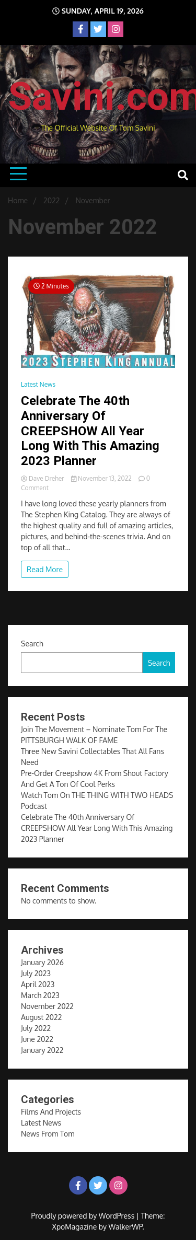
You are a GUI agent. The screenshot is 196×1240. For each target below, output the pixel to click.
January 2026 (42, 962)
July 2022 (36, 1028)
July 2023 (36, 973)
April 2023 (37, 984)
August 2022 (41, 1017)
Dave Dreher (43, 478)
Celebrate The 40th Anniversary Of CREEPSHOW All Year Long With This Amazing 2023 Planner (90, 430)
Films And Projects (51, 1111)
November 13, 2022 (102, 478)
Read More (45, 569)
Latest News (38, 384)
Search (32, 643)
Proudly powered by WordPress (83, 1215)
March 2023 (40, 995)
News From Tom (47, 1133)
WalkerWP (126, 1226)
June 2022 (37, 1039)
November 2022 (47, 1006)
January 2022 (42, 1050)
